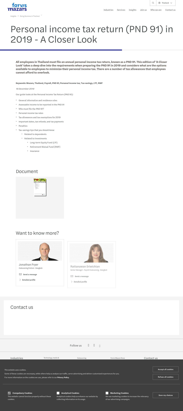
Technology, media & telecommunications (51, 358)
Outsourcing (81, 358)
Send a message (28, 279)
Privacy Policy (63, 377)
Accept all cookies (165, 369)
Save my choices (166, 395)
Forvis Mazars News (118, 358)
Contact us (170, 9)
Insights (132, 9)
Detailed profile (27, 284)
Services (121, 9)
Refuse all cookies (165, 376)
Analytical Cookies (70, 393)
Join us (143, 9)
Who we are (155, 9)
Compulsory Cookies (22, 393)
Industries (108, 9)
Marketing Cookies (119, 393)
